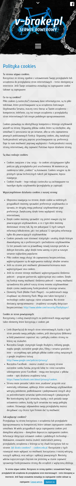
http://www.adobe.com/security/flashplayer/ (46, 307)
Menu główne (38, 46)
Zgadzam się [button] (50, 482)
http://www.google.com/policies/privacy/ (27, 360)
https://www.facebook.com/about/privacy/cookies (32, 379)
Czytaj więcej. (37, 482)
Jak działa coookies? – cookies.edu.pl (29, 447)
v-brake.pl (38, 23)
